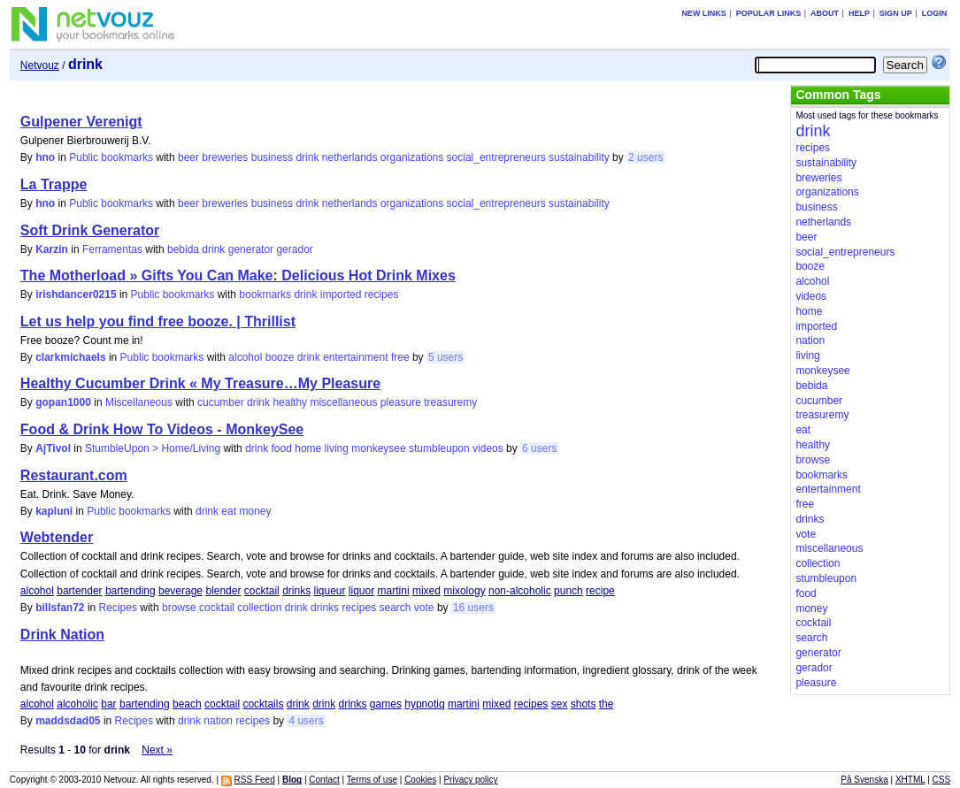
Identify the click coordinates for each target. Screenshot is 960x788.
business (272, 157)
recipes (382, 294)
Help (859, 13)
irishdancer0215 (75, 294)
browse (179, 607)
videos (487, 448)
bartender (79, 591)
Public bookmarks (111, 157)
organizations (411, 157)
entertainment (355, 357)
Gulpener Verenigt (81, 121)
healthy (290, 402)
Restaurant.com (73, 475)
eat (228, 511)
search (395, 607)
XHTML (910, 779)
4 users (305, 721)
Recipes (118, 607)
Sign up (895, 13)
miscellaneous (343, 402)
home (308, 448)
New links (703, 13)
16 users (473, 607)
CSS (942, 779)
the (606, 704)
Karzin (51, 249)
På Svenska (864, 779)
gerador (294, 249)
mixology (464, 591)
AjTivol (53, 448)
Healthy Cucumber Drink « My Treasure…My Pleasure (200, 383)
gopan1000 (63, 402)
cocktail (262, 591)
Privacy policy (470, 779)
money (255, 511)
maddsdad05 (67, 721)
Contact (324, 779)
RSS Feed (254, 779)
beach (187, 704)
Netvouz (39, 65)
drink (307, 157)
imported (341, 294)
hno (45, 157)
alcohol (245, 357)
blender (223, 591)
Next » (157, 750)
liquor (361, 591)
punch (568, 591)
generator (250, 249)
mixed (426, 591)
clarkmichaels (70, 357)
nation (218, 721)
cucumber (220, 402)
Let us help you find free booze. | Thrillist (158, 321)
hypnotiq (424, 704)
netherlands (350, 157)
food (282, 448)
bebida (183, 249)
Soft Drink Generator (89, 230)
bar (108, 704)
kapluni (54, 511)
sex (559, 704)
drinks (296, 591)
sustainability (579, 157)
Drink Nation (62, 634)
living (337, 448)
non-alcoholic (519, 591)
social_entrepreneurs (496, 157)
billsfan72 (59, 607)
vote (424, 607)
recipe (600, 591)
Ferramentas (112, 249)
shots (583, 704)
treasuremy (450, 402)
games (386, 704)
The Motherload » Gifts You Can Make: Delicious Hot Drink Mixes (238, 275)
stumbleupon (439, 448)
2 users (645, 157)
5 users (445, 357)
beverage (180, 591)
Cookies (420, 779)
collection (259, 607)
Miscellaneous (139, 402)
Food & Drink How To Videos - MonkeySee (161, 429)
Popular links (769, 13)
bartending (130, 591)
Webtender (56, 537)
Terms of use (372, 779)
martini (394, 591)
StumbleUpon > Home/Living (152, 448)
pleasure (400, 402)
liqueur (329, 591)
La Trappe (54, 184)
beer (188, 157)
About (824, 13)
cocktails (262, 704)
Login (935, 13)
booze (280, 357)
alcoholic (77, 704)
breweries (225, 157)
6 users (539, 448)
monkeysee (378, 448)
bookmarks (265, 294)
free (400, 357)
